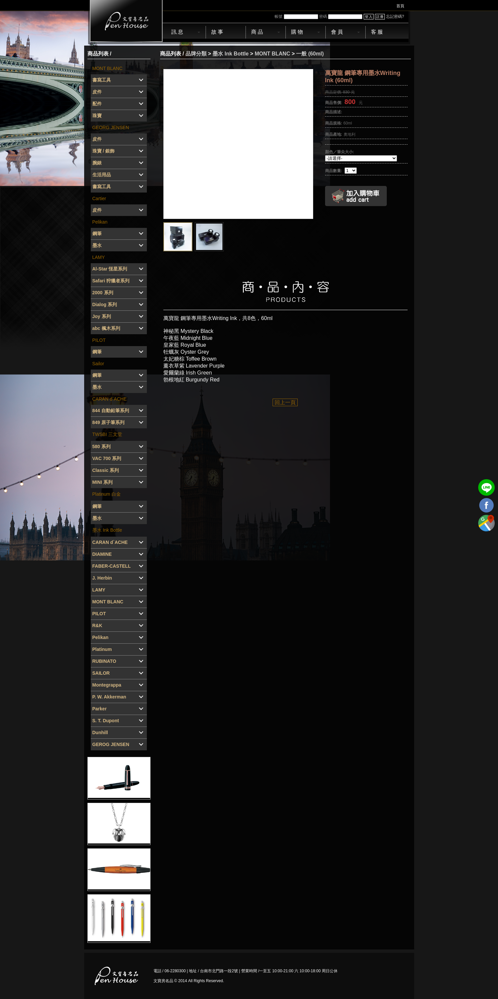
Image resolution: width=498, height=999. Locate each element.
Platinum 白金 (106, 494)
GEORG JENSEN (110, 127)
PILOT (99, 340)
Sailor (98, 363)
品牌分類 (196, 53)
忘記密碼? (395, 16)
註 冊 (380, 16)
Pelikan (100, 222)
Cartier (99, 198)
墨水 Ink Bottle (107, 530)
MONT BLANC (107, 68)
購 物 (297, 32)
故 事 (217, 32)
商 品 (257, 32)
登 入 (369, 16)
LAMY (98, 257)
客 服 (377, 32)
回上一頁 (285, 402)
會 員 (337, 32)
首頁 (400, 6)
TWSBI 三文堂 (107, 434)
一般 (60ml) (310, 53)
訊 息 (177, 32)
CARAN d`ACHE (109, 399)
